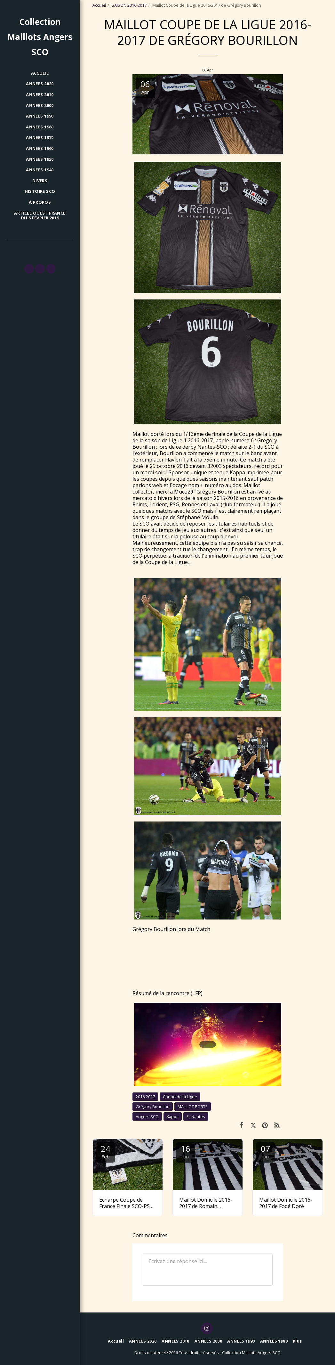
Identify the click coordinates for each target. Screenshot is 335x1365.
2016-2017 (145, 1096)
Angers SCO (147, 1116)
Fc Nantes (196, 1116)
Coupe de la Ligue (180, 1096)
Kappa (173, 1116)
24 (105, 1151)
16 (185, 1151)
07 (265, 1151)
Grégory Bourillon (153, 1106)
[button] (29, 269)
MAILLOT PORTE (193, 1106)
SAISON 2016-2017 (129, 5)
